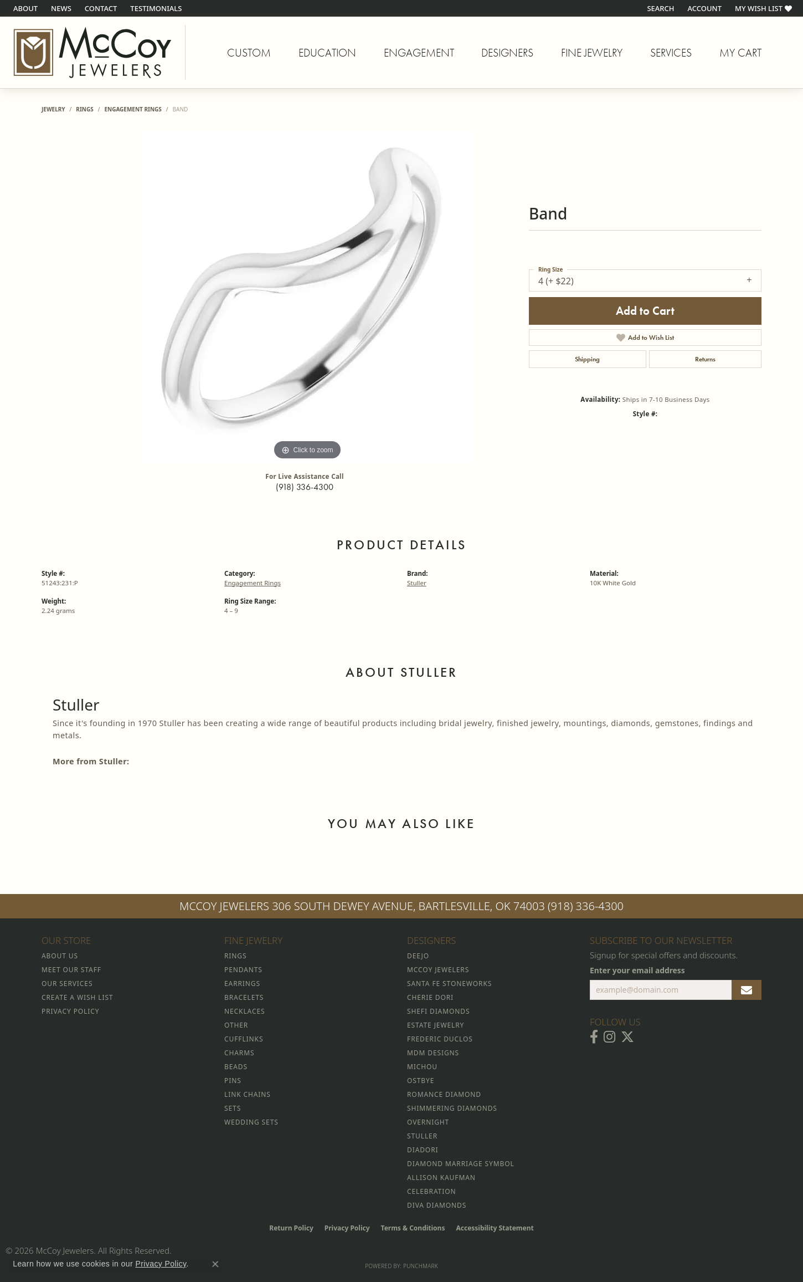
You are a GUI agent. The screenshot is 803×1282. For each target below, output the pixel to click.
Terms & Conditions (413, 1228)
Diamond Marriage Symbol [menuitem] (460, 1163)
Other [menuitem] (236, 1025)
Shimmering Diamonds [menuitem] (452, 1108)
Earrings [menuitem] (242, 983)
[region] (307, 296)
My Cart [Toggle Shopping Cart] (740, 52)
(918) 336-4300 (304, 487)
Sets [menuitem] (232, 1108)
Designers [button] (507, 52)
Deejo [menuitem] (418, 956)
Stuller (416, 583)
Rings (84, 109)
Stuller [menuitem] (422, 1136)
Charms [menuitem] (239, 1053)
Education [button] (327, 52)
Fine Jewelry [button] (591, 52)
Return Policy (291, 1228)
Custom (249, 52)
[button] (659, 8)
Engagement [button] (419, 52)
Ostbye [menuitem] (420, 1080)
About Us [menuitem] (60, 956)
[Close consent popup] (215, 1264)
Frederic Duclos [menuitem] (440, 1039)
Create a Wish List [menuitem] (77, 997)
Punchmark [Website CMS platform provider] (420, 1266)
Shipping (587, 359)
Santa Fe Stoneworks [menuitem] (449, 983)
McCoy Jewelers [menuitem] (438, 969)
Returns (705, 359)
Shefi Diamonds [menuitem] (438, 1011)
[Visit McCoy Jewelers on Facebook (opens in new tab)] (594, 1037)
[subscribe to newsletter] (746, 990)
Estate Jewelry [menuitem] (435, 1025)
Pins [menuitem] (232, 1080)
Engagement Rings (132, 109)
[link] (24, 8)
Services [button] (671, 52)
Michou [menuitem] (422, 1066)
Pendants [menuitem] (243, 969)
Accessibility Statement (494, 1228)
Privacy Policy (347, 1228)
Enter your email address (637, 970)
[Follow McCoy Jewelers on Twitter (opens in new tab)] (627, 1037)
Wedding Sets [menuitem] (251, 1122)
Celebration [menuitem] (431, 1191)
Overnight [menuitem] (428, 1122)
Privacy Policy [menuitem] (70, 1011)
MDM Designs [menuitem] (433, 1053)
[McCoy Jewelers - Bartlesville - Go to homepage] (93, 52)
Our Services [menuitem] (67, 983)
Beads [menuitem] (236, 1066)
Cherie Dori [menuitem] (430, 997)
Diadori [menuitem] (422, 1150)
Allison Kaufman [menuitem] (441, 1177)
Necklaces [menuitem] (244, 1011)
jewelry (53, 109)
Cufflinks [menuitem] (243, 1039)
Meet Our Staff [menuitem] (71, 969)
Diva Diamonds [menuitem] (436, 1205)
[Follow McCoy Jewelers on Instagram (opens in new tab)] (609, 1037)
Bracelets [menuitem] (244, 997)
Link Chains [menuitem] (247, 1094)
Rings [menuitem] (235, 956)
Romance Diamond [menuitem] (444, 1094)
